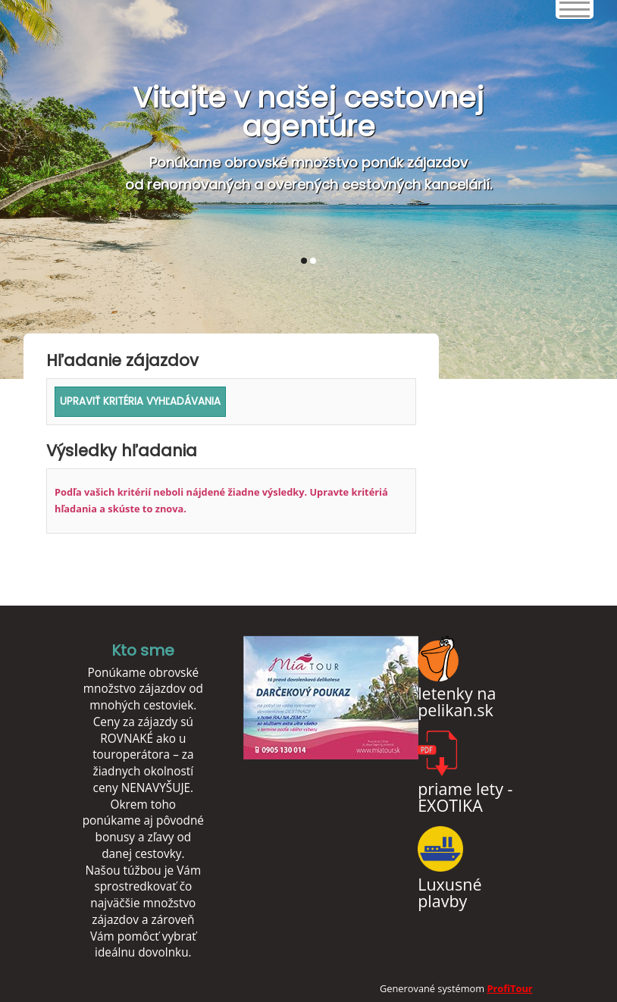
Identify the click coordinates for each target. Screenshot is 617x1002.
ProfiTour (509, 988)
